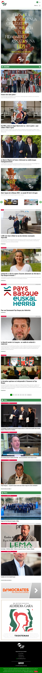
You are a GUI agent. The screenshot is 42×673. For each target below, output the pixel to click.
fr (37, 2)
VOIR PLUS (3, 243)
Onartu (36, 671)
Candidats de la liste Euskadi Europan (8, 577)
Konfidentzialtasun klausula (21, 665)
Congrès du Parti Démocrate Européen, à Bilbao (10, 521)
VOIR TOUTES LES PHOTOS (6, 580)
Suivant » (29, 394)
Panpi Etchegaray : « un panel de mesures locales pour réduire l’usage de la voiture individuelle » (19, 485)
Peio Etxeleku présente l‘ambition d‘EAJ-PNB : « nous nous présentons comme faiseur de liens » (19, 457)
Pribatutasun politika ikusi (29, 671)
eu (39, 2)
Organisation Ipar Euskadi (21, 651)
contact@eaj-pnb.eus (21, 658)
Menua (36, 5)
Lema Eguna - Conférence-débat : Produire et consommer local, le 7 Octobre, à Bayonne (17, 549)
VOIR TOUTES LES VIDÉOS (7, 488)
